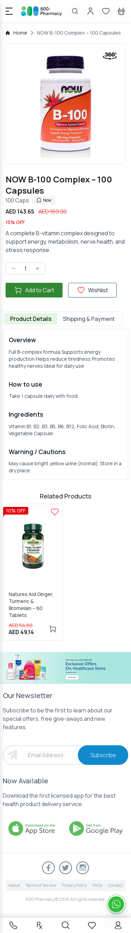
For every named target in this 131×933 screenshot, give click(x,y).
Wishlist (92, 290)
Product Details (31, 319)
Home (20, 32)
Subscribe (103, 755)
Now (43, 200)
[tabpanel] (65, 404)
